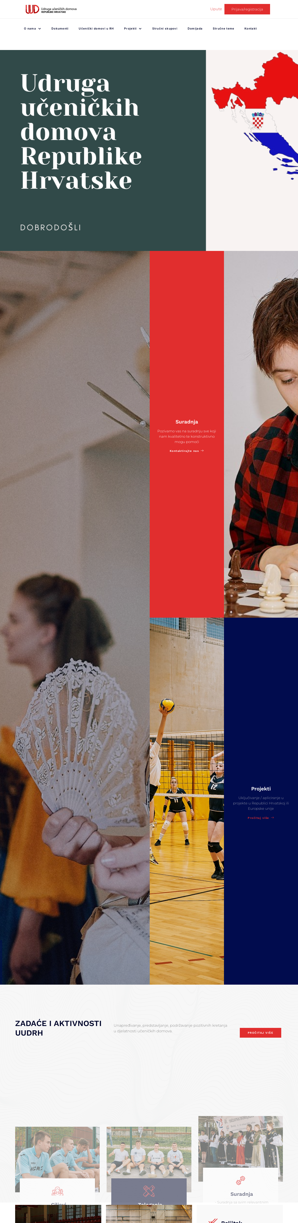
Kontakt (257, 28)
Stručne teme (224, 28)
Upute (216, 9)
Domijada (199, 28)
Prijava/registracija (247, 9)
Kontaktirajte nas (187, 451)
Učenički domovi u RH (95, 28)
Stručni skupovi (162, 28)
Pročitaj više (261, 818)
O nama (31, 28)
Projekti (135, 28)
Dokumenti (60, 28)
